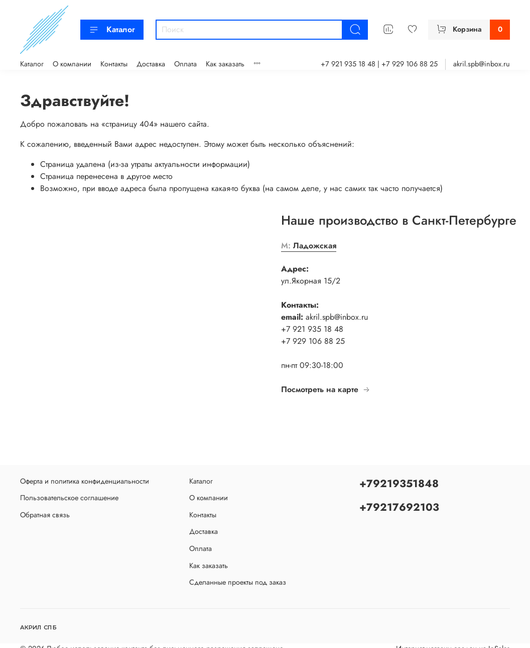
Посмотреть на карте (325, 389)
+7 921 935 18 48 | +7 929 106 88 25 (379, 64)
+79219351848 (399, 483)
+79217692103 (399, 507)
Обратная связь (45, 515)
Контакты (113, 64)
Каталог (112, 29)
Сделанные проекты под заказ (237, 582)
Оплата (185, 64)
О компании (72, 64)
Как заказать (225, 64)
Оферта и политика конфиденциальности (84, 481)
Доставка (151, 64)
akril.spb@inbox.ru (481, 64)
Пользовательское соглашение (69, 498)
